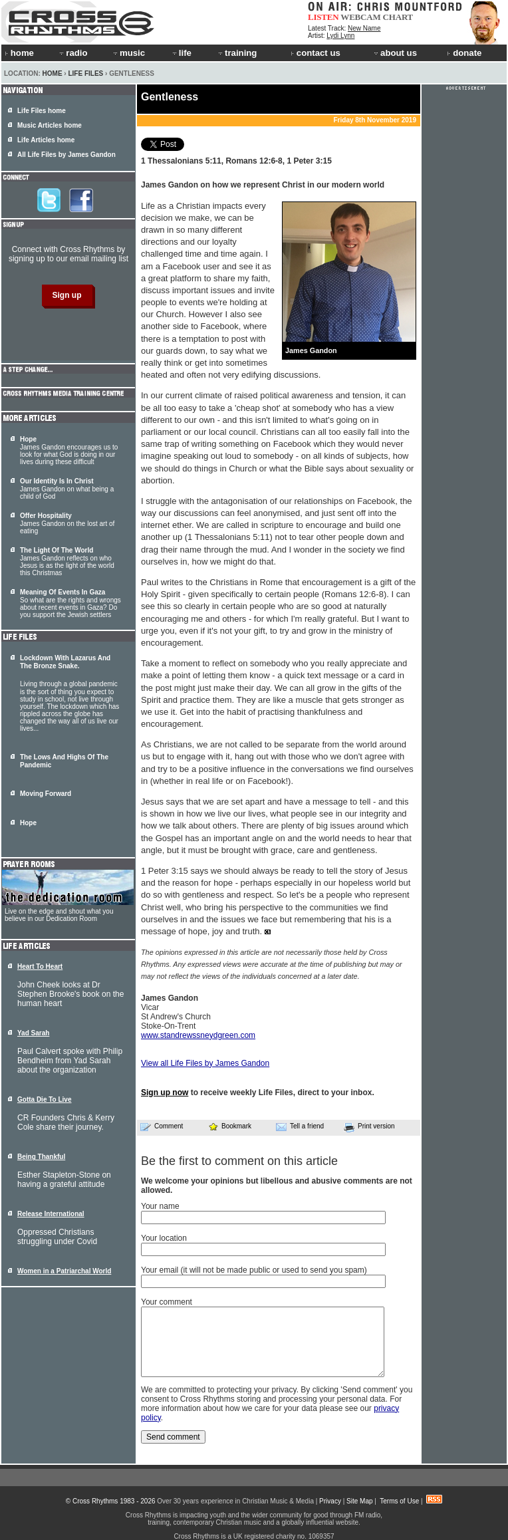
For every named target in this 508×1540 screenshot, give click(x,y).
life (181, 53)
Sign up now (164, 1092)
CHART (398, 17)
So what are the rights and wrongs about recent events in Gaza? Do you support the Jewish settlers (70, 603)
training (237, 53)
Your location (164, 1238)
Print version (369, 1127)
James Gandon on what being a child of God (67, 488)
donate (464, 53)
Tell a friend (300, 1126)
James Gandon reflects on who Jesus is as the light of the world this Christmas (67, 562)
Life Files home (41, 110)
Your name (160, 1206)
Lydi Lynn (340, 35)
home (19, 53)
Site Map (359, 1501)
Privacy (330, 1501)
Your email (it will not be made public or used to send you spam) (254, 1270)
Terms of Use (399, 1501)
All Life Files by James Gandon (66, 154)
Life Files (85, 73)
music (128, 53)
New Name (364, 28)
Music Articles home (49, 125)
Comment (161, 1126)
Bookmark (229, 1126)
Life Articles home (45, 140)
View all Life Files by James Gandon (205, 1063)
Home (53, 73)
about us (394, 53)
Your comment (166, 1302)
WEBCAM (360, 17)
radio (72, 53)
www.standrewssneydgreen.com (198, 1035)
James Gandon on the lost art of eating (67, 523)
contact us (315, 53)
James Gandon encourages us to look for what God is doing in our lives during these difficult (69, 450)
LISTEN (323, 17)
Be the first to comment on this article (239, 1161)
